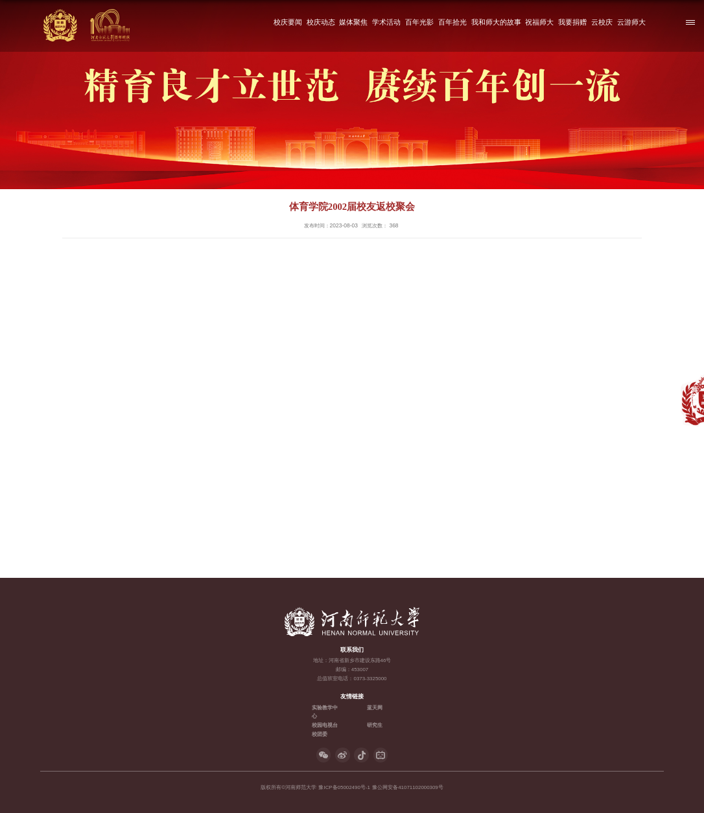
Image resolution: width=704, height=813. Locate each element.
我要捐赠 (573, 22)
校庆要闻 (288, 22)
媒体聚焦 (354, 22)
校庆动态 (321, 22)
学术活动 (387, 22)
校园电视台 (325, 725)
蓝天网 (374, 708)
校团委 (319, 734)
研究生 (374, 725)
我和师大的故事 (496, 22)
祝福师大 (540, 22)
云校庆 (602, 22)
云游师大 (631, 22)
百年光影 (419, 22)
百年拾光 (452, 22)
